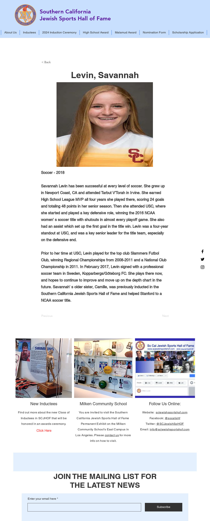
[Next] (159, 316)
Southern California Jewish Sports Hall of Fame (75, 15)
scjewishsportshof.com (171, 412)
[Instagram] (202, 267)
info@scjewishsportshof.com (169, 429)
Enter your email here (42, 498)
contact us (112, 435)
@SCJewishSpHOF (170, 424)
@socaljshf (172, 418)
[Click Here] (44, 430)
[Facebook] (202, 251)
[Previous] (53, 316)
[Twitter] (202, 259)
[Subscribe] (163, 507)
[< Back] (54, 62)
